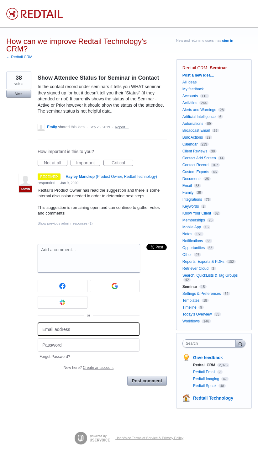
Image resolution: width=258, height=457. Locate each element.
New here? (88, 367)
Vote (18, 94)
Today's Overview (197, 314)
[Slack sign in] (62, 302)
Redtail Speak (205, 386)
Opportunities (193, 248)
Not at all (55, 163)
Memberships (193, 220)
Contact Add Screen (199, 158)
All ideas (189, 82)
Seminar (218, 67)
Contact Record (195, 165)
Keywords (190, 206)
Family (187, 192)
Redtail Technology (213, 398)
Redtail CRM (194, 67)
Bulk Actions (192, 137)
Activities (189, 103)
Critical (122, 163)
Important (88, 163)
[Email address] (89, 329)
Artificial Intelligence (199, 116)
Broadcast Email (196, 130)
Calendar (190, 144)
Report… (122, 127)
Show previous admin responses (65, 223)
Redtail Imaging (206, 379)
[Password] (89, 345)
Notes (187, 234)
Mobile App (191, 227)
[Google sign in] (115, 286)
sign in (227, 40)
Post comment (147, 380)
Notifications (192, 241)
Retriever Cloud (195, 268)
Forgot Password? (54, 356)
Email (187, 185)
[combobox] (210, 343)
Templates (191, 300)
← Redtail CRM (19, 57)
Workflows (191, 321)
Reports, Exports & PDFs (203, 261)
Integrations (192, 199)
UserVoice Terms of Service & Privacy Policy (149, 438)
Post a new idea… (198, 75)
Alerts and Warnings (199, 110)
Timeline (189, 307)
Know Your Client (196, 213)
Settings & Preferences (201, 293)
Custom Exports (195, 172)
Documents (192, 179)
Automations (192, 123)
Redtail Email (204, 372)
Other (187, 254)
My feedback (193, 89)
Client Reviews (194, 151)
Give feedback (208, 357)
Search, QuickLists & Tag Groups (210, 275)
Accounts (190, 96)
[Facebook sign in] (62, 286)
